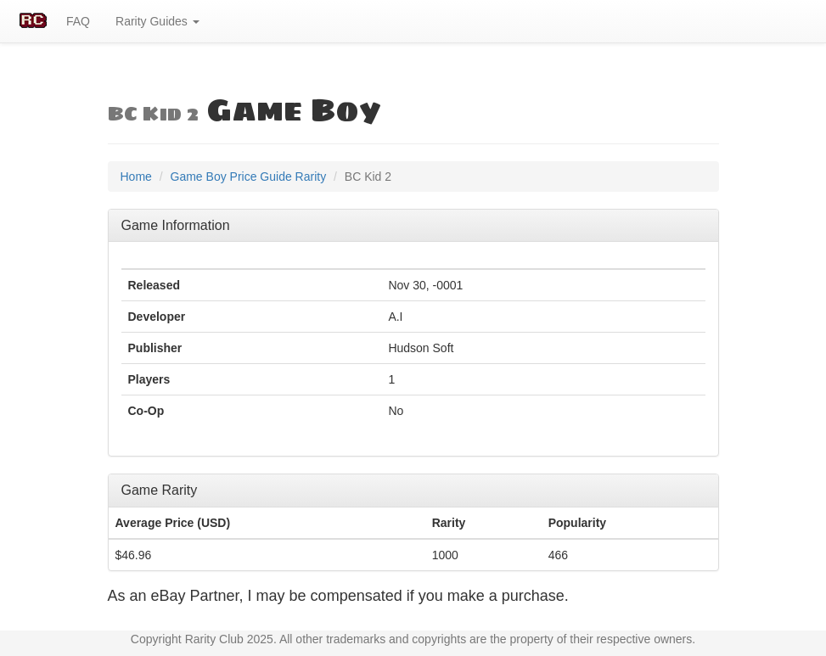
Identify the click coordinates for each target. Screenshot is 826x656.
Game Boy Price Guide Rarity (249, 176)
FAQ (78, 21)
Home (136, 176)
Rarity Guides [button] (157, 21)
